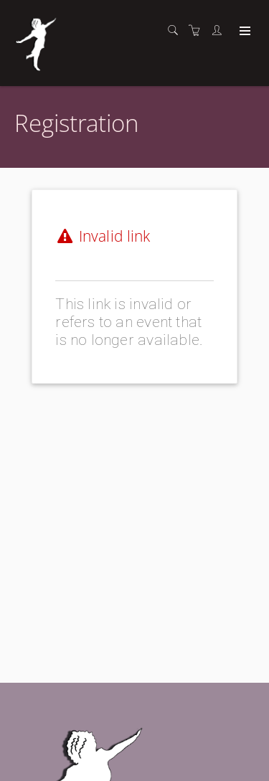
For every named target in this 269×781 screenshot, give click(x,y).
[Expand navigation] (243, 31)
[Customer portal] (220, 30)
